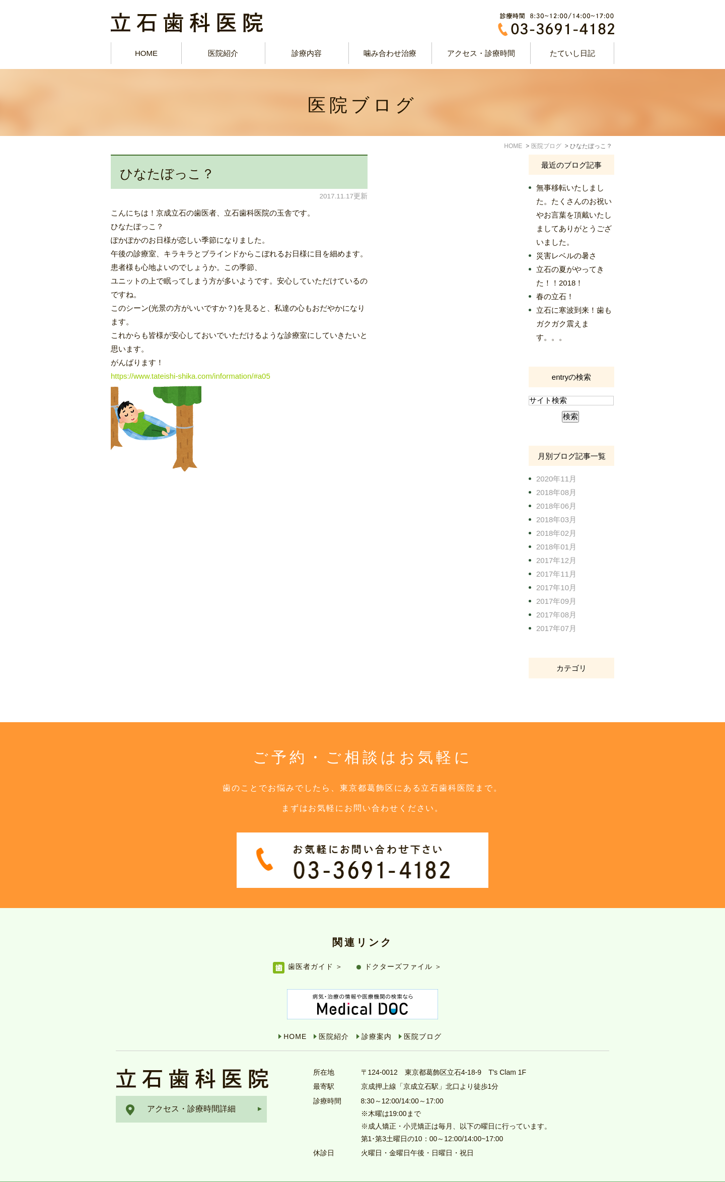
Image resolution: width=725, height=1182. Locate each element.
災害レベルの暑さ (566, 255)
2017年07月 (556, 628)
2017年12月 (556, 560)
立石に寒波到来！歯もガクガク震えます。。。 (574, 323)
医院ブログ (423, 1015)
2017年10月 (556, 587)
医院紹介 (334, 1015)
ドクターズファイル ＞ (404, 945)
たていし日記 (572, 53)
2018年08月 (556, 492)
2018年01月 (556, 546)
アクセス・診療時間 (481, 53)
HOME (146, 53)
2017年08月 (556, 614)
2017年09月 (556, 601)
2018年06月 (556, 506)
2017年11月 (556, 574)
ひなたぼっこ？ (167, 173)
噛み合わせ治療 (390, 53)
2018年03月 (556, 519)
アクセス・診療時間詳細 (191, 1087)
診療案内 (376, 1015)
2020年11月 (556, 478)
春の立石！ (555, 296)
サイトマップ (140, 1171)
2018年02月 (556, 533)
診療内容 (307, 53)
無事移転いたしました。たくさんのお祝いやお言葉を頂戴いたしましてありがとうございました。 (574, 214)
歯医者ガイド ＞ (315, 945)
